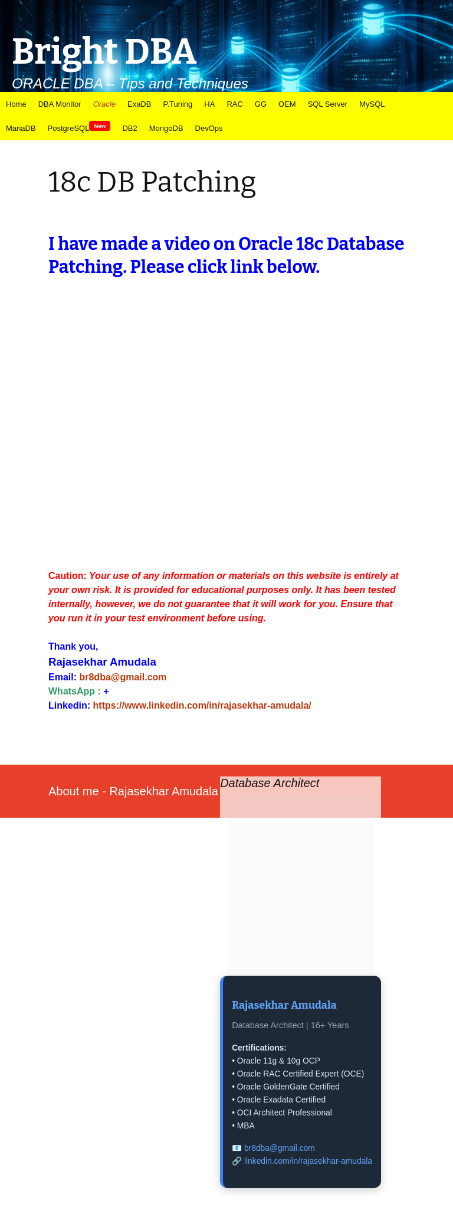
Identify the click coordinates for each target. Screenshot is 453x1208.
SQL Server (327, 104)
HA (209, 104)
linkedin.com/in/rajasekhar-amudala (308, 1161)
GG (261, 104)
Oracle (104, 104)
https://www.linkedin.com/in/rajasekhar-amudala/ (202, 705)
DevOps (209, 128)
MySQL (372, 104)
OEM (287, 104)
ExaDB (139, 104)
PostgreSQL (79, 128)
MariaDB (21, 128)
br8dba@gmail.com (122, 677)
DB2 (129, 128)
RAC (234, 104)
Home (16, 104)
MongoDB (166, 128)
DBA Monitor (59, 104)
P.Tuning (177, 104)
